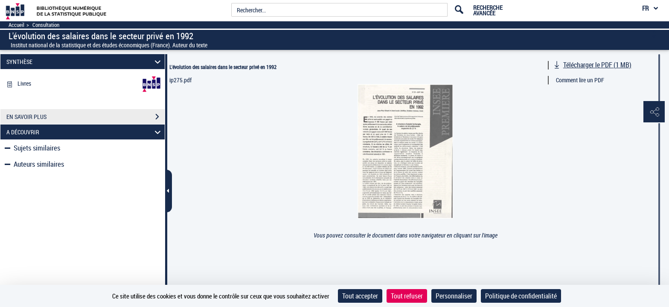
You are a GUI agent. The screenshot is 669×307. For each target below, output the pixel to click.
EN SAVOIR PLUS (85, 117)
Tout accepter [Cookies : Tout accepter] (360, 296)
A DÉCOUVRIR (84, 132)
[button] (654, 112)
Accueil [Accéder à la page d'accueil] (16, 25)
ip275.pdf (180, 80)
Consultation (45, 25)
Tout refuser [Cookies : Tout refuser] (407, 296)
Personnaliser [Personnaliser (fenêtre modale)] (454, 296)
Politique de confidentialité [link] (521, 296)
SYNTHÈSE (84, 61)
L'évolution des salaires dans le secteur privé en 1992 (222, 67)
